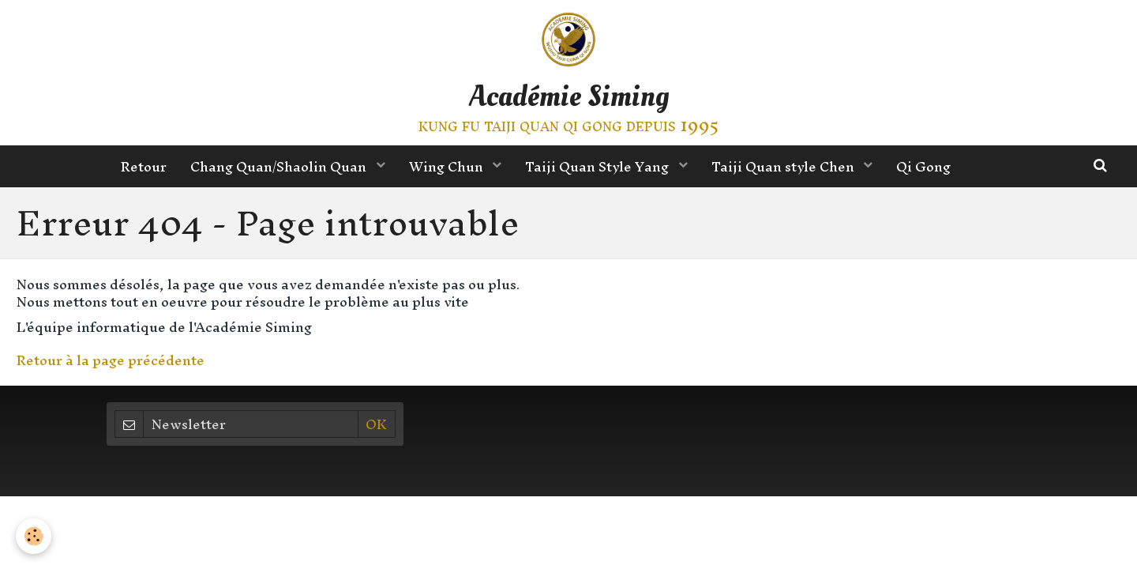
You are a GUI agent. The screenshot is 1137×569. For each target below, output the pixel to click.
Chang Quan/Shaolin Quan (280, 166)
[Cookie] (33, 536)
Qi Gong (923, 166)
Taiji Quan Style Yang (598, 166)
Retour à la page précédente (111, 360)
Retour (144, 166)
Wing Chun (447, 166)
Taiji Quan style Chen (784, 166)
